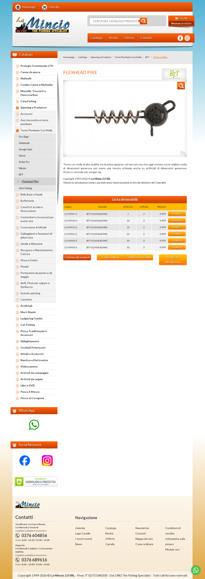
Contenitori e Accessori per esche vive (37, 219)
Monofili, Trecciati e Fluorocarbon (33, 92)
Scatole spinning (30, 293)
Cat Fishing (27, 324)
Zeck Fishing (25, 188)
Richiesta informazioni (172, 260)
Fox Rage (24, 136)
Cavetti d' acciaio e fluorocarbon (31, 208)
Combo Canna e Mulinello (36, 84)
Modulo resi (172, 549)
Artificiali (26, 305)
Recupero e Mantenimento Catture (36, 252)
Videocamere (29, 366)
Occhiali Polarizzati (32, 347)
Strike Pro (24, 161)
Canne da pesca (30, 72)
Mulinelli (25, 78)
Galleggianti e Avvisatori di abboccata (36, 235)
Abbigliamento (29, 341)
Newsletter (142, 528)
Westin (22, 168)
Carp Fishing (28, 101)
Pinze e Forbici (29, 260)
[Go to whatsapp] (196, 570)
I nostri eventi (83, 538)
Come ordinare (111, 257)
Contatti (140, 533)
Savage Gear (25, 149)
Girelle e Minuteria (31, 243)
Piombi (24, 266)
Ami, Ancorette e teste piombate (34, 122)
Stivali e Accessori (32, 353)
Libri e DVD (27, 385)
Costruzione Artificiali (33, 227)
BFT (147, 57)
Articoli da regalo (31, 379)
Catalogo (82, 57)
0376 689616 (34, 559)
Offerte (110, 538)
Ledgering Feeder (31, 318)
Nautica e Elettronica (34, 360)
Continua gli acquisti (77, 257)
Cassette (26, 299)
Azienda (80, 528)
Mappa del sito (144, 538)
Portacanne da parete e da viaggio (36, 274)
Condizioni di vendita (139, 257)
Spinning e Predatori (101, 57)
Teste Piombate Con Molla (128, 57)
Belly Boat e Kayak (31, 194)
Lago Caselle (82, 533)
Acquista (176, 213)
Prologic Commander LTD (36, 65)
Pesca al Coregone (32, 398)
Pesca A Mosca (29, 391)
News (78, 544)
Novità (109, 533)
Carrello (110, 544)
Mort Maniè (28, 312)
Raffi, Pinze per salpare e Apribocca (35, 284)
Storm (22, 155)
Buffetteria (27, 200)
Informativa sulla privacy (175, 541)
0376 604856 (34, 535)
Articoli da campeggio (34, 372)
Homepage (69, 57)
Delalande (24, 143)
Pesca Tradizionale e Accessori (33, 332)
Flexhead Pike (30, 181)
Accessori (26, 113)
